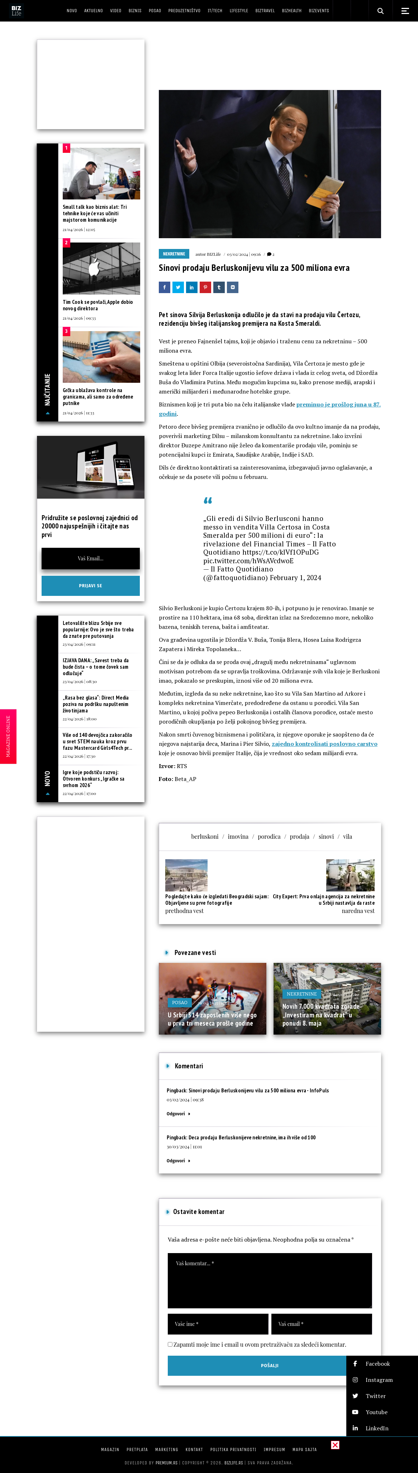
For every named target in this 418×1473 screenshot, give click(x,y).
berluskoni (204, 836)
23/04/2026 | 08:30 (80, 681)
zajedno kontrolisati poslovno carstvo (324, 744)
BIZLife (214, 254)
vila (347, 836)
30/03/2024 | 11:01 (184, 1146)
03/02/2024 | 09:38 (185, 1099)
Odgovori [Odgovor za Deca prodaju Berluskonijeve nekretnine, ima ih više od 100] (176, 1160)
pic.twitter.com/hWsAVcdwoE (248, 560)
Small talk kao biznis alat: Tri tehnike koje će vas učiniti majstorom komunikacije (95, 213)
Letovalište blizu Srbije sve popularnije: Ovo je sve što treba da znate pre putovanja (98, 629)
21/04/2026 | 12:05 (79, 229)
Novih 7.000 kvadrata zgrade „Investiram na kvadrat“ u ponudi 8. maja (321, 1014)
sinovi (326, 836)
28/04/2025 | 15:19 (343, 994)
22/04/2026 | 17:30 (79, 756)
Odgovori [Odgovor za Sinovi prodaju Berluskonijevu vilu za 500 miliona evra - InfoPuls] (176, 1113)
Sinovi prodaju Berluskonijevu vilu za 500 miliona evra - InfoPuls (259, 1090)
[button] (382, 1364)
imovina (238, 836)
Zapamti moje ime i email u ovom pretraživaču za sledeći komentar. (260, 1344)
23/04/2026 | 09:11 (79, 644)
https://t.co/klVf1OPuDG (280, 551)
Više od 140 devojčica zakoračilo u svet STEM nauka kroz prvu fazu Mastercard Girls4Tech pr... (98, 741)
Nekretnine (174, 254)
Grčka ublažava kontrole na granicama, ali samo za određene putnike (98, 396)
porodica (269, 836)
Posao (179, 1002)
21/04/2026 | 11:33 (78, 412)
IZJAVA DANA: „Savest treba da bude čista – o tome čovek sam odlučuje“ (96, 667)
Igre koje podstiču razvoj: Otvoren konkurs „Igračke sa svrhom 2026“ (94, 779)
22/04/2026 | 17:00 (79, 793)
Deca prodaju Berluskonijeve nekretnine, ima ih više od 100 (252, 1137)
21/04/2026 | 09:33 (79, 318)
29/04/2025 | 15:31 (213, 1003)
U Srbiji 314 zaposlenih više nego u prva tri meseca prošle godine (212, 1019)
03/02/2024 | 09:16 (244, 254)
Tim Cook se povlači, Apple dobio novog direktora (98, 305)
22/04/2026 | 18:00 (80, 718)
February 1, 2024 (295, 577)
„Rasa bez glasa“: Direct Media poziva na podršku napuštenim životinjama (96, 704)
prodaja (299, 836)
